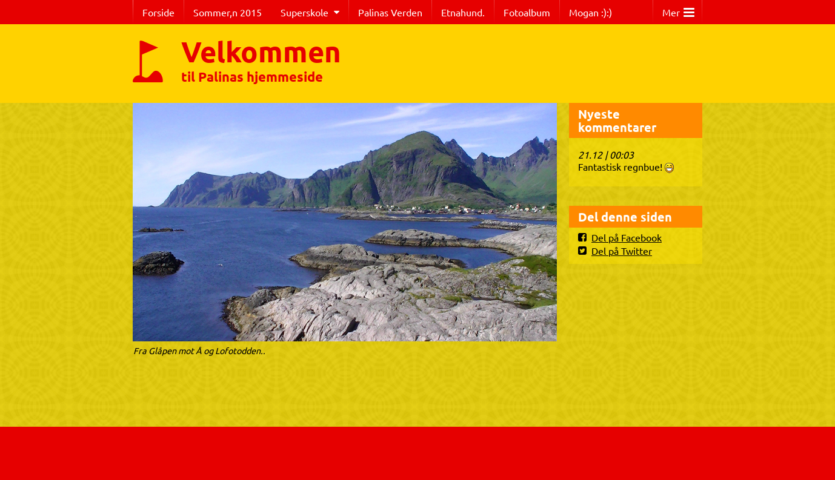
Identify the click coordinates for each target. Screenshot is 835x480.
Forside (158, 12)
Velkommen (261, 51)
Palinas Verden (390, 12)
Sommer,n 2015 (227, 12)
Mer (678, 9)
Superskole (304, 12)
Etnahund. (463, 12)
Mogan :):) (590, 12)
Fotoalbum (527, 12)
